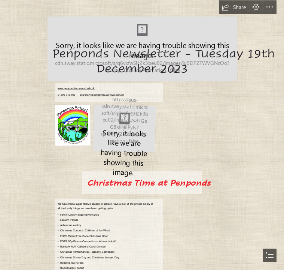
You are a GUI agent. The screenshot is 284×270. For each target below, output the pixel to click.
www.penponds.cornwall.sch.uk (76, 88)
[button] (234, 7)
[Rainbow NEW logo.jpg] (124, 128)
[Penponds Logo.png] (142, 40)
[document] (142, 135)
